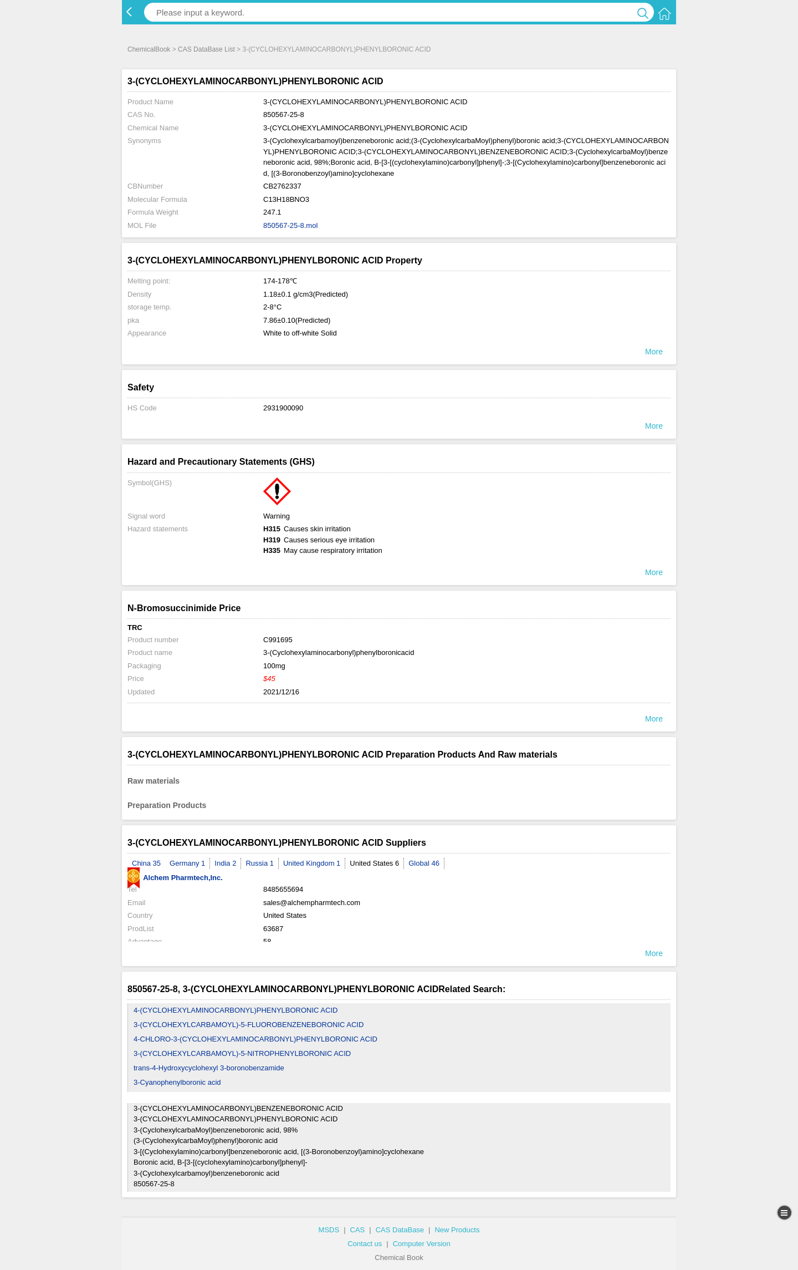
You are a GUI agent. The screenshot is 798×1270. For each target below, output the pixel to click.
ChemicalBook (148, 49)
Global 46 (423, 863)
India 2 (225, 863)
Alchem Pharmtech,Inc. (175, 877)
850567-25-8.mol (290, 225)
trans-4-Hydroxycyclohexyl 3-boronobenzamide (209, 1068)
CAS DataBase (400, 1230)
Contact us (364, 1243)
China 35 (146, 863)
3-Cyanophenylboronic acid (177, 1082)
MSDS (329, 1230)
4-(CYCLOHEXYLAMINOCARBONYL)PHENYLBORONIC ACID (235, 1010)
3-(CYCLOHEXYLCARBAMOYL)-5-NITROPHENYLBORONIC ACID (242, 1053)
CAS (357, 1230)
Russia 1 (259, 863)
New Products (456, 1230)
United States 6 (374, 863)
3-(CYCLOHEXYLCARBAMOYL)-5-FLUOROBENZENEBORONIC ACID (249, 1024)
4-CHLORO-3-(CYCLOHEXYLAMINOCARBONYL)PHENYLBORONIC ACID (255, 1039)
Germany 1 (187, 863)
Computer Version (422, 1243)
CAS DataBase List (206, 49)
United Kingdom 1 (311, 863)
